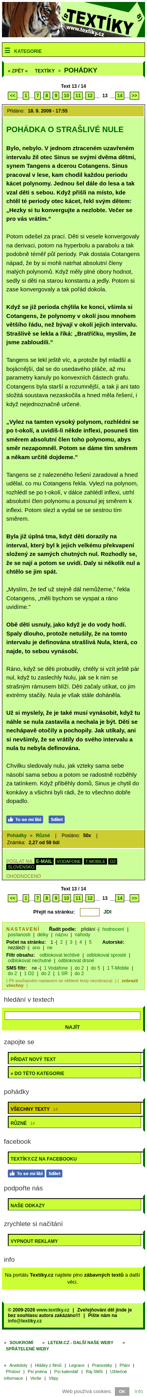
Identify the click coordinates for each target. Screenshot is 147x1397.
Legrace (77, 1365)
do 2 (79, 968)
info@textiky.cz (25, 1321)
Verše (35, 1378)
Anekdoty (18, 1365)
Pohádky (80, 70)
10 (66, 95)
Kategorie (28, 51)
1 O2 (29, 973)
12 (90, 95)
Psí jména (37, 1371)
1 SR (62, 973)
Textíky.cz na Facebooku (44, 1159)
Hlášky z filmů (48, 1365)
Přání (125, 1365)
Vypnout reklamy (34, 1241)
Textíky (45, 71)
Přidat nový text (33, 1059)
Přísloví (13, 1371)
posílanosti (19, 934)
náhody (82, 934)
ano (36, 947)
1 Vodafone (56, 968)
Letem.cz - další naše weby (80, 1342)
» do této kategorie (37, 1073)
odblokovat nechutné (29, 960)
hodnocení (113, 929)
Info (138, 1391)
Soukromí (21, 1342)
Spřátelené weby (27, 1348)
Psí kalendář (66, 1371)
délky (42, 934)
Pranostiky (102, 1365)
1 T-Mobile (118, 968)
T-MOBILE (95, 861)
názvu (61, 934)
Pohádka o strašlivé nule (64, 129)
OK (122, 1391)
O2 (113, 861)
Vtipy (53, 1378)
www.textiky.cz (52, 1310)
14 (119, 95)
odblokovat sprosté (106, 955)
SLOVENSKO (21, 867)
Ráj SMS (94, 1371)
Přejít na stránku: (54, 912)
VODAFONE (69, 861)
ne (49, 947)
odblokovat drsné (76, 960)
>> (134, 95)
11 (78, 95)
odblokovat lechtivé (60, 955)
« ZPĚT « (18, 71)
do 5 (95, 968)
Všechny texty (34, 1109)
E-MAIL (44, 861)
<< (12, 95)
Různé (43, 835)
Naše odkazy (28, 1205)
